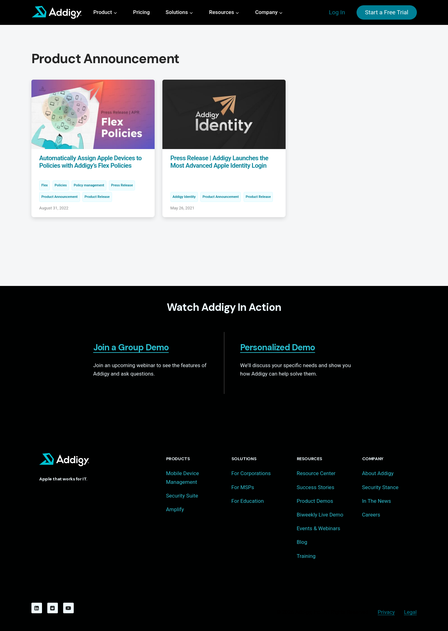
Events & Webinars (318, 528)
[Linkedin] (36, 608)
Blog (302, 542)
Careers (371, 515)
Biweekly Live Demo (320, 515)
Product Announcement (59, 197)
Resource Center (316, 473)
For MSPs (242, 487)
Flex (44, 185)
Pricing (141, 12)
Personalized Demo (277, 347)
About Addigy (378, 473)
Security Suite (182, 496)
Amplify (175, 509)
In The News (376, 501)
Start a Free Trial (386, 12)
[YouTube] (68, 608)
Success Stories (315, 487)
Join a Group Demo (131, 347)
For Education (247, 501)
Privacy (386, 612)
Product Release (97, 197)
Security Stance (380, 487)
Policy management (89, 185)
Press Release (122, 185)
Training (306, 556)
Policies (61, 185)
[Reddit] (52, 608)
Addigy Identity (184, 197)
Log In (337, 12)
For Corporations (251, 473)
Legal (410, 612)
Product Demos (315, 501)
